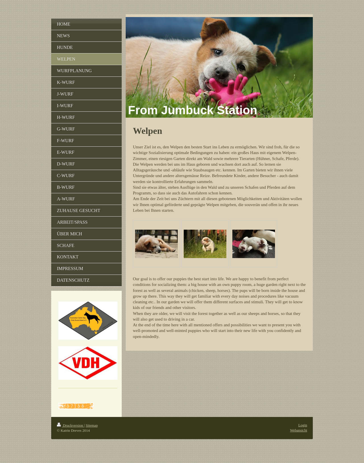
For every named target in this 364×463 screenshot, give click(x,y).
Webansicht (298, 430)
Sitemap (92, 425)
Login (302, 425)
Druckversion (70, 425)
